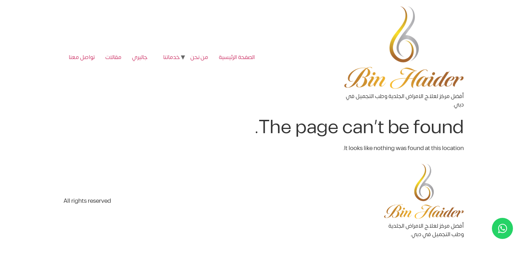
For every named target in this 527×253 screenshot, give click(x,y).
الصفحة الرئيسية (237, 57)
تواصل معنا (82, 57)
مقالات (113, 57)
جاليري (139, 57)
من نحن (199, 57)
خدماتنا (171, 57)
